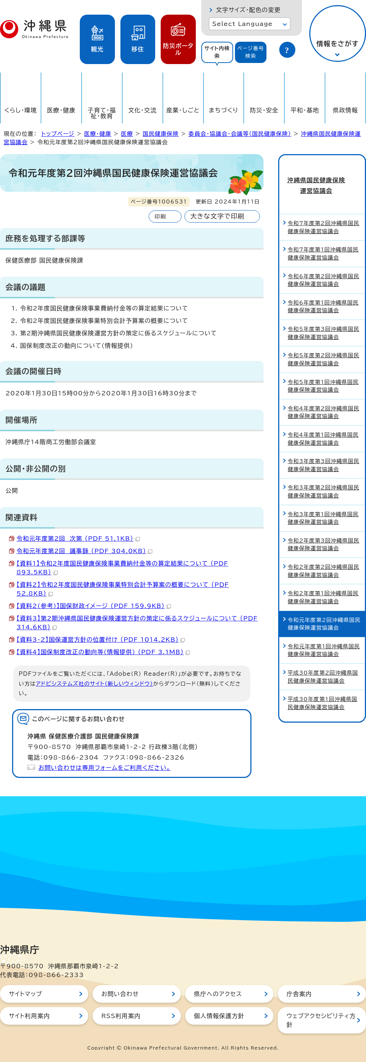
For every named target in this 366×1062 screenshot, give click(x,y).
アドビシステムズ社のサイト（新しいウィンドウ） (94, 683)
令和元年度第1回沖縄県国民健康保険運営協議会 (324, 636)
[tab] (217, 52)
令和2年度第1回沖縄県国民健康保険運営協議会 (323, 583)
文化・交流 (142, 110)
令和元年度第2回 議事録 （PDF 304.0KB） (84, 551)
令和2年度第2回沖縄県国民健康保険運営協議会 (323, 557)
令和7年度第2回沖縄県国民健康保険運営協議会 (323, 213)
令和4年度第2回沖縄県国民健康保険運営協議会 (323, 398)
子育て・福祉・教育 (102, 113)
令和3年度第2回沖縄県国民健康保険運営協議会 (323, 478)
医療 (127, 134)
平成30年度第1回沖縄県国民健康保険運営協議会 (322, 689)
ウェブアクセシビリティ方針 (321, 1020)
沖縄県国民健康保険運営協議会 (322, 178)
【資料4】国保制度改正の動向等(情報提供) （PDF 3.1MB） (103, 652)
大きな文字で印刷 (217, 216)
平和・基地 (305, 110)
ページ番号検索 (250, 52)
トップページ (57, 134)
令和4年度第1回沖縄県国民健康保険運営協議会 (323, 425)
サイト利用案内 (29, 1016)
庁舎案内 (299, 994)
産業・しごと (182, 110)
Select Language (242, 24)
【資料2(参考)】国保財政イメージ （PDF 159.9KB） (93, 606)
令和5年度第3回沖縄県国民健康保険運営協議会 (323, 319)
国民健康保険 (161, 134)
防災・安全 (264, 110)
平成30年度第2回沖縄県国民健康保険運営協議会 (323, 663)
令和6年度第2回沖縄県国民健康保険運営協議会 (323, 266)
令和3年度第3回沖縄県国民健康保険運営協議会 (323, 451)
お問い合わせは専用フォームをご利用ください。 (104, 768)
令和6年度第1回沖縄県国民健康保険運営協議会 (323, 292)
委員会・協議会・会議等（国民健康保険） (239, 134)
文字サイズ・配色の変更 (248, 10)
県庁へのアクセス (218, 994)
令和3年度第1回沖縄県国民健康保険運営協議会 (323, 504)
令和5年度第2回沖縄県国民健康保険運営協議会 (323, 346)
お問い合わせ (120, 994)
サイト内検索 (217, 52)
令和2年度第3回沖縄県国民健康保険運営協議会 (323, 530)
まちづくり (223, 110)
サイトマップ (25, 994)
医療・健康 (61, 110)
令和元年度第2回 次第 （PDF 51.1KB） (78, 538)
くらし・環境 (20, 110)
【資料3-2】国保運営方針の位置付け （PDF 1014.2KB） (100, 639)
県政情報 (345, 110)
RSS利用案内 (121, 1016)
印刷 (160, 216)
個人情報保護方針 (219, 1016)
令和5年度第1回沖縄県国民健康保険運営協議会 (323, 372)
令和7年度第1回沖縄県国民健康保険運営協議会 (323, 240)
